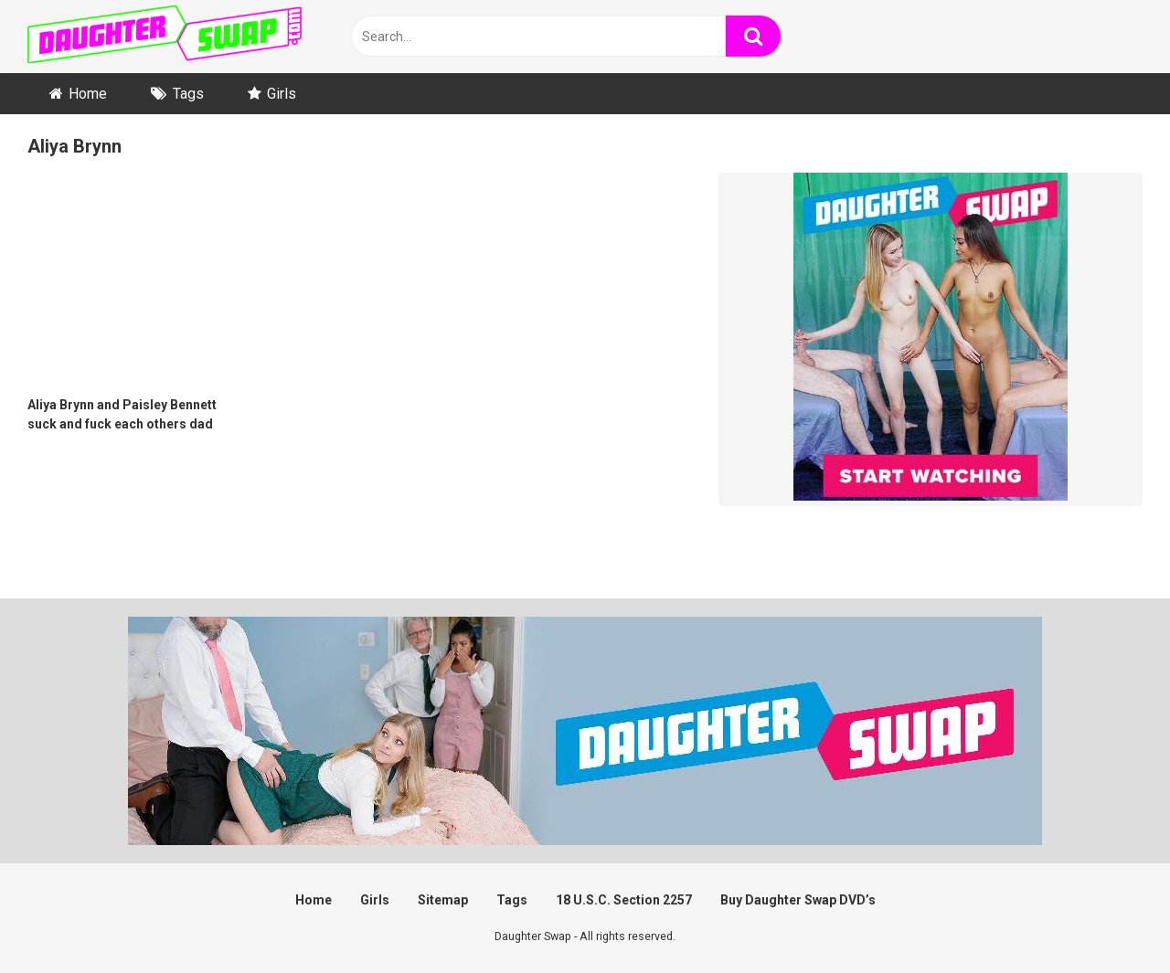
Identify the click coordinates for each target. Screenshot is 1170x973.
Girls (281, 93)
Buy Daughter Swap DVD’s (798, 900)
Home (88, 93)
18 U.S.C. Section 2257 (624, 900)
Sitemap (443, 900)
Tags (188, 93)
